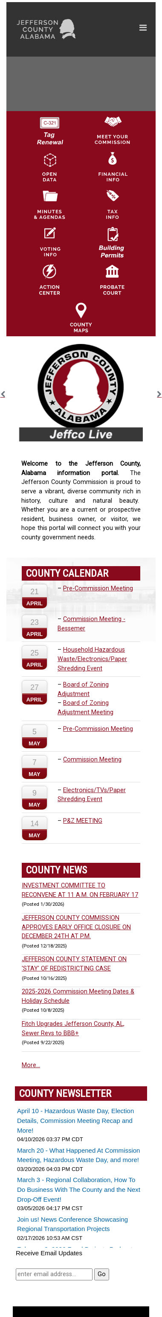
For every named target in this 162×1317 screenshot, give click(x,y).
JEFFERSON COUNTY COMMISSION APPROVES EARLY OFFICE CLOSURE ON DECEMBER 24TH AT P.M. (76, 927)
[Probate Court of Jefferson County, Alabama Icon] (112, 280)
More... (31, 1065)
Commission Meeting (92, 759)
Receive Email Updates (49, 1253)
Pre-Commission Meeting (98, 588)
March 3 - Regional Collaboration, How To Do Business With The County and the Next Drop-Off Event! (78, 1189)
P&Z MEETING (82, 821)
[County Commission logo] (112, 129)
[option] (81, 392)
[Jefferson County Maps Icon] (81, 317)
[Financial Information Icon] (112, 167)
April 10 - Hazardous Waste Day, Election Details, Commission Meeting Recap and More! (75, 1120)
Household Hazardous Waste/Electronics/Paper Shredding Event (92, 659)
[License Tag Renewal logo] (49, 128)
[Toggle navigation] (143, 29)
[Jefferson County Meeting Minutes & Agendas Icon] (49, 204)
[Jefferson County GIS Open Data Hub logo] (49, 167)
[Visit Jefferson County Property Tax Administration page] (112, 204)
